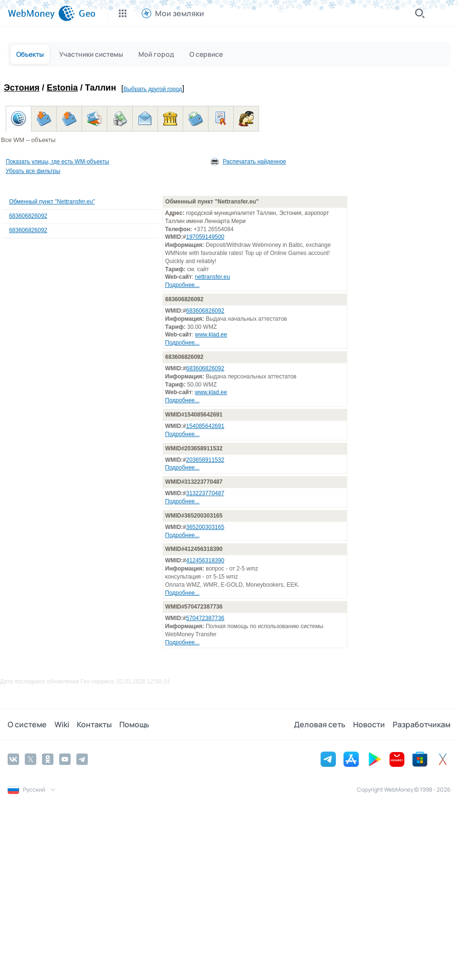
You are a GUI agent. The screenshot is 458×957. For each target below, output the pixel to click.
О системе (27, 724)
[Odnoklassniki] (47, 759)
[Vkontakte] (13, 759)
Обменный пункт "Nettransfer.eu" (52, 201)
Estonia (62, 87)
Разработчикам (421, 724)
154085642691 (205, 426)
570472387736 (205, 618)
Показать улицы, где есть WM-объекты (57, 161)
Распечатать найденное (254, 161)
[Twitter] (30, 759)
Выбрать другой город (153, 89)
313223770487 (205, 493)
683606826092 (28, 216)
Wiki (61, 724)
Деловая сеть (319, 724)
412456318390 (205, 560)
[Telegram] (82, 759)
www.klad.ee (211, 334)
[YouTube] (65, 759)
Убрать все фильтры (33, 171)
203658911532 (205, 460)
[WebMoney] (41, 13)
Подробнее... (182, 285)
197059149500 (205, 237)
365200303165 (205, 527)
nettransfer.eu (212, 277)
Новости (369, 724)
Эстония (22, 87)
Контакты (94, 724)
